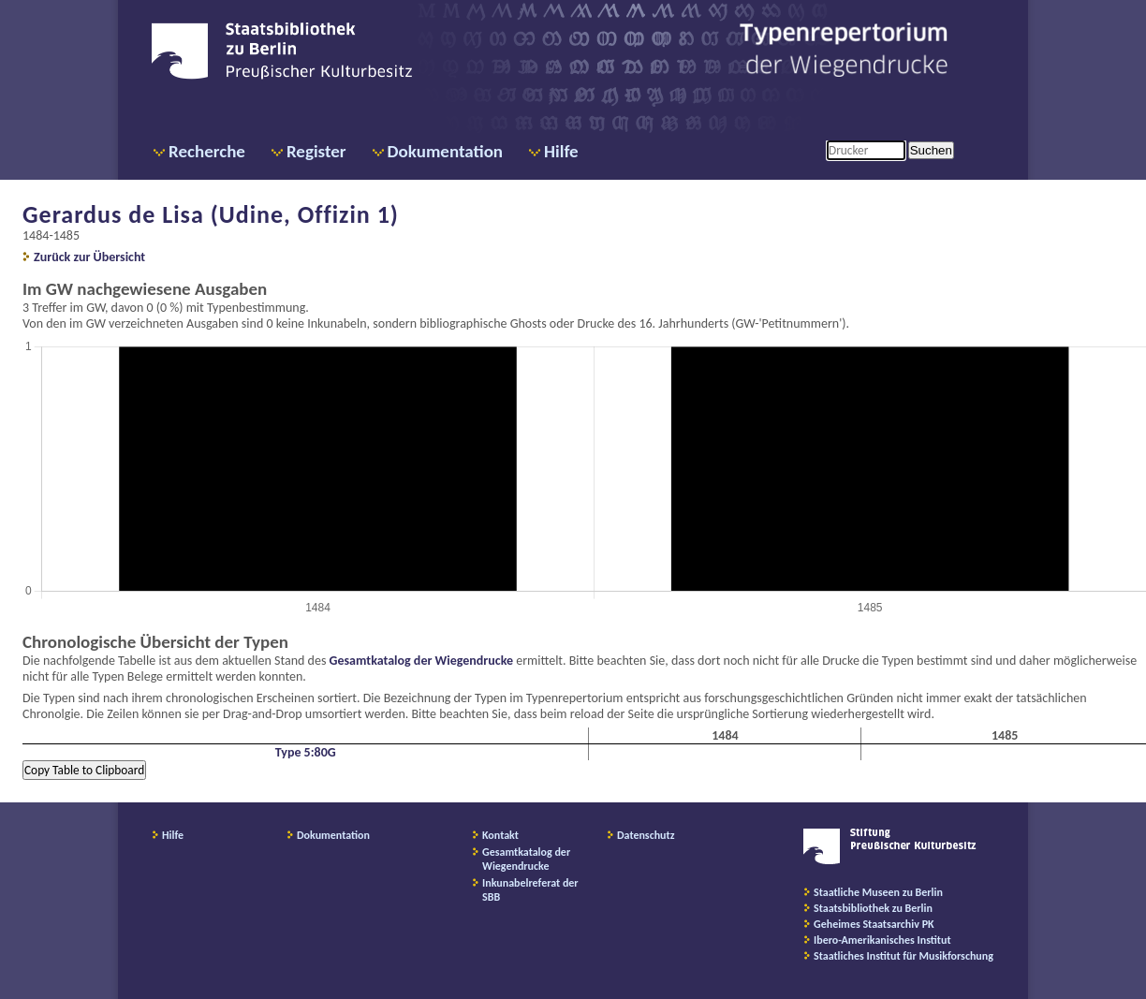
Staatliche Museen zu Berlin (878, 892)
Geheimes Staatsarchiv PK (874, 924)
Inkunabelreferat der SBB (530, 890)
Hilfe (561, 151)
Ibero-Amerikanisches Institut (882, 940)
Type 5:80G (305, 752)
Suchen (931, 150)
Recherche (207, 151)
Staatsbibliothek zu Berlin (873, 908)
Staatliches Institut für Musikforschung (903, 955)
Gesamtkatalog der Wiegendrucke (421, 660)
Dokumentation (445, 151)
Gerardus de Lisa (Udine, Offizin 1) (210, 214)
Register (316, 151)
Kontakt (500, 835)
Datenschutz (646, 835)
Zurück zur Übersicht (89, 257)
